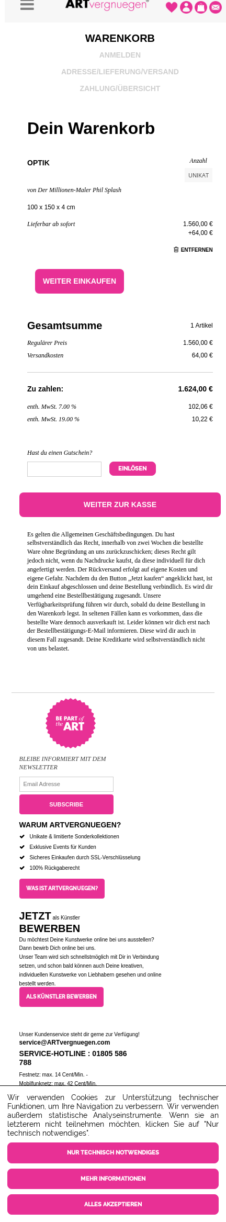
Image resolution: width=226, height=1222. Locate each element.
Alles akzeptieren (113, 1204)
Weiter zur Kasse (120, 504)
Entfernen (193, 250)
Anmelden (120, 55)
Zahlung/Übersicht (120, 88)
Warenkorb (120, 38)
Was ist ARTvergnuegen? (62, 888)
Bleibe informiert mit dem (62, 759)
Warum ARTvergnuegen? (70, 825)
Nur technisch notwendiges (113, 1152)
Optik (38, 163)
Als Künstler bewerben (61, 997)
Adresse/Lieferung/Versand (120, 72)
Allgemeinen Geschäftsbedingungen (106, 534)
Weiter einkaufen (79, 281)
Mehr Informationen (113, 1178)
